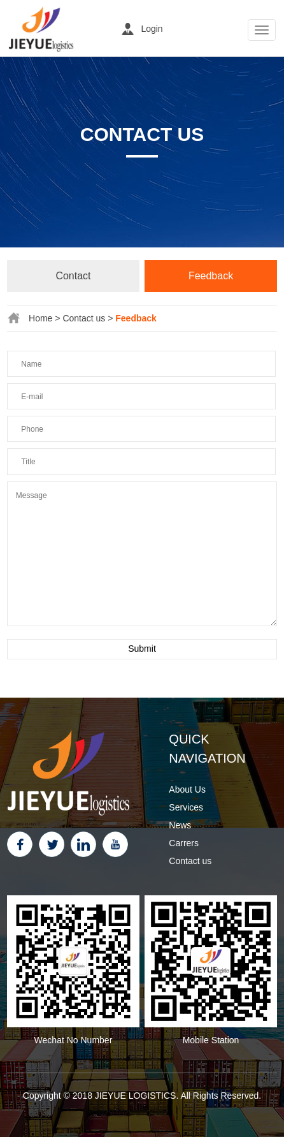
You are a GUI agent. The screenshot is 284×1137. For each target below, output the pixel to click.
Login (151, 29)
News (180, 825)
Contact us (83, 318)
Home (40, 318)
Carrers (184, 843)
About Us (187, 789)
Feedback (210, 275)
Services (186, 807)
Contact (72, 275)
